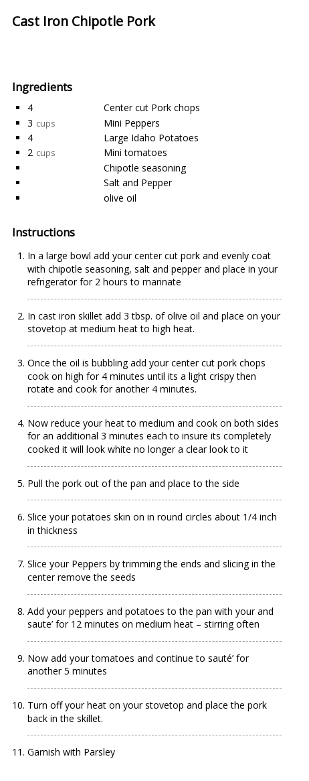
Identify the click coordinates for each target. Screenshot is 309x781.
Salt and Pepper (138, 182)
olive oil (120, 198)
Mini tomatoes (135, 152)
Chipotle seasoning (145, 167)
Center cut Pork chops (152, 107)
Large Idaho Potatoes (151, 137)
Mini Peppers (132, 123)
